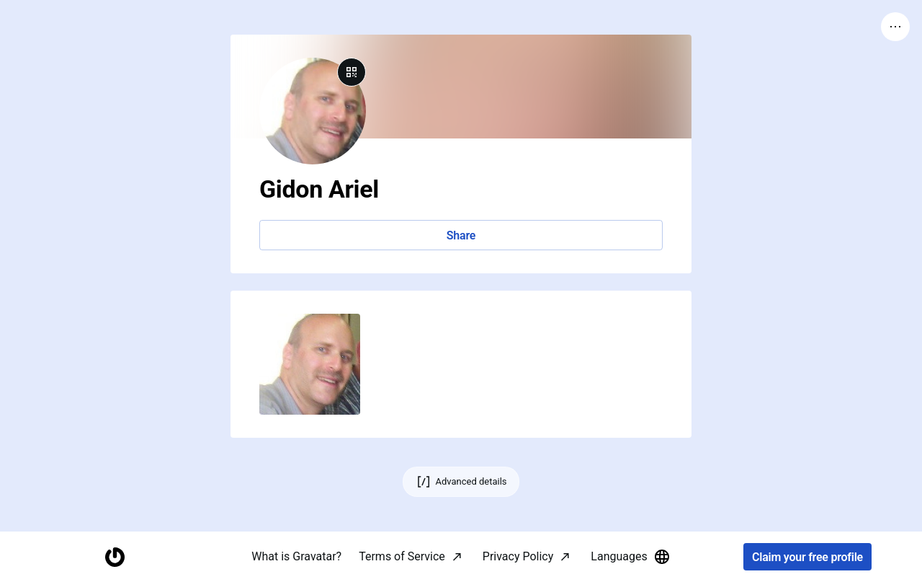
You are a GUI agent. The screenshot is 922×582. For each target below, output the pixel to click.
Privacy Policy (518, 556)
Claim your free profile (807, 557)
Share (461, 235)
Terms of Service (402, 556)
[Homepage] (114, 557)
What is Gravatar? (296, 556)
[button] (309, 364)
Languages (630, 556)
